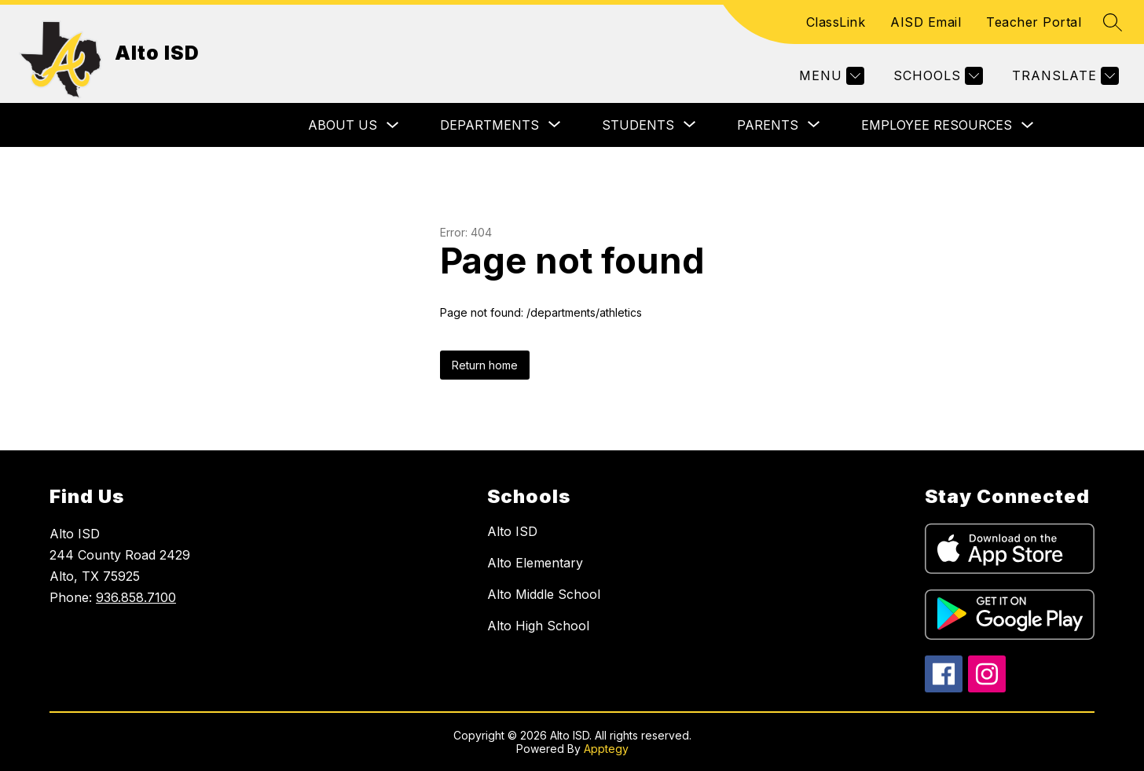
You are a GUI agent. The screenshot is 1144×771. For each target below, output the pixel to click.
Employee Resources (936, 125)
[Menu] (829, 76)
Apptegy (606, 748)
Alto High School (538, 625)
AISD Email (925, 22)
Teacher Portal (1033, 22)
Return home (485, 365)
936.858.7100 (136, 597)
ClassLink (836, 22)
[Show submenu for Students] (638, 125)
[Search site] (1112, 22)
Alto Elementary (535, 563)
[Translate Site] (1063, 76)
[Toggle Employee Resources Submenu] (1027, 125)
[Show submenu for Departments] (489, 125)
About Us (342, 125)
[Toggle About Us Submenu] (392, 125)
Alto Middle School (543, 594)
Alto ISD (512, 531)
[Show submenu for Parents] (767, 125)
